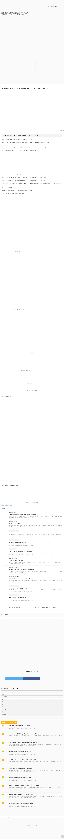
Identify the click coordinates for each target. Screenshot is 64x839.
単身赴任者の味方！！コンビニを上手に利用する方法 (20, 565)
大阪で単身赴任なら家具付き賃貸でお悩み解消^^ (19, 574)
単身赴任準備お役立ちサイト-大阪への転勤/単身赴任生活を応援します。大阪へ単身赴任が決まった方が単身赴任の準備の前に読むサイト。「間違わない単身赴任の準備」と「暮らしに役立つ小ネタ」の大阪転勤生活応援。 (9, 829)
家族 (2, 698)
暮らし (3, 688)
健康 (3, 492)
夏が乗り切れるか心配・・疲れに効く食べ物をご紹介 (21, 781)
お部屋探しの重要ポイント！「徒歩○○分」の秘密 (20, 764)
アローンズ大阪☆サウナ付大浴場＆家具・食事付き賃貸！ (21, 538)
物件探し (11, 492)
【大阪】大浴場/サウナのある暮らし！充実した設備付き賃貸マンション (25, 746)
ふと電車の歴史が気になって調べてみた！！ (18, 547)
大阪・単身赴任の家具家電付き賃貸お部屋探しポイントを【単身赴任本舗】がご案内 (27, 720)
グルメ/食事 (4, 696)
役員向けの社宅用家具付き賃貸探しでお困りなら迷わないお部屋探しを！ (25, 772)
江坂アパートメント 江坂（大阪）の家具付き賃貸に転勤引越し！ (22, 556)
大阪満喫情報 (4, 683)
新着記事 (3, 681)
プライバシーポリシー (35, 812)
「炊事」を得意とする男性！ (15, 510)
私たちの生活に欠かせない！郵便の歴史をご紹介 (20, 738)
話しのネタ (4, 701)
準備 (2, 691)
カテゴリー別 (4, 686)
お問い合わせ (28, 812)
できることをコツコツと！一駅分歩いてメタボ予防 (21, 755)
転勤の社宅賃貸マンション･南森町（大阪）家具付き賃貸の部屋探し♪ (23, 501)
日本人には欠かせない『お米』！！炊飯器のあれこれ (20, 519)
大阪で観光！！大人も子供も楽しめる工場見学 (19, 712)
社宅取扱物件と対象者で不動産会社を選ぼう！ (18, 529)
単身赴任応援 (6, 492)
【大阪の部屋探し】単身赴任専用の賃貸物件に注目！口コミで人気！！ (25, 729)
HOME (3, 678)
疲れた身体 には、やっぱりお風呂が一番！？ (18, 584)
